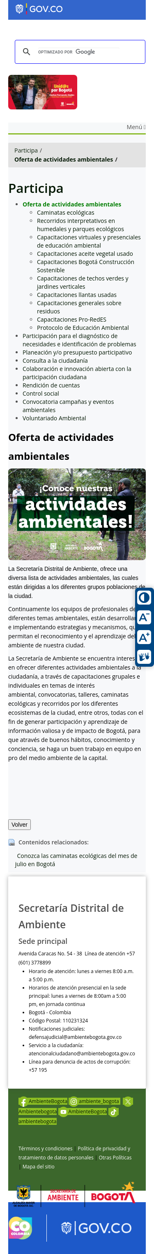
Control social (41, 393)
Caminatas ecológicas (65, 212)
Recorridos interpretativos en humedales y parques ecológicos (80, 225)
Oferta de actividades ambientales (63, 159)
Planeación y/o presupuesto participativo (77, 352)
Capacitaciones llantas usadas (77, 295)
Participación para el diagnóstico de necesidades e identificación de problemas (79, 340)
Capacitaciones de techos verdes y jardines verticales (83, 282)
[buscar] (79, 52)
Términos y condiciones (45, 1148)
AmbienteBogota (42, 1101)
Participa (26, 150)
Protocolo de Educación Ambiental (83, 327)
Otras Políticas (115, 1157)
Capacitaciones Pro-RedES (71, 319)
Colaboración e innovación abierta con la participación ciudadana (77, 373)
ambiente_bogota (94, 1101)
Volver (19, 824)
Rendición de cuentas (51, 385)
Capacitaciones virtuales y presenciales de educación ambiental (89, 241)
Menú (136, 127)
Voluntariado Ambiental (54, 418)
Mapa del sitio (39, 1166)
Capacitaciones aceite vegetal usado (85, 253)
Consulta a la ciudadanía (55, 360)
